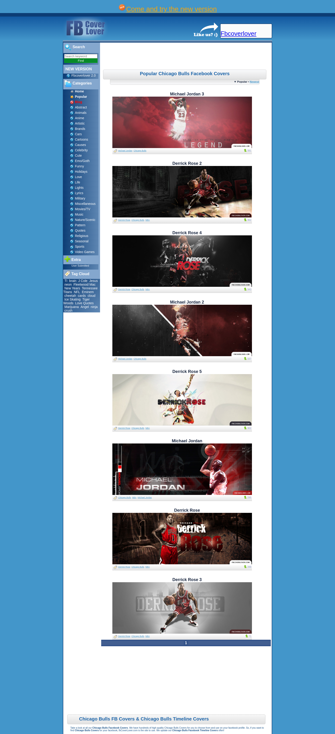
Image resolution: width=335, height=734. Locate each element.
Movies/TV (82, 209)
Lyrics (79, 193)
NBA (147, 220)
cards (82, 296)
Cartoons (81, 139)
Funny (79, 166)
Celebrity (81, 150)
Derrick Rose (124, 220)
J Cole (82, 281)
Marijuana (71, 307)
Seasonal (81, 241)
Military (80, 198)
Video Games (85, 252)
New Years (72, 288)
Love (78, 177)
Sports (79, 246)
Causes (80, 145)
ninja (94, 307)
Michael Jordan (125, 150)
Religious (81, 236)
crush (68, 310)
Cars (78, 134)
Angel (84, 307)
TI (65, 281)
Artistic (80, 123)
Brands (80, 129)
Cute (78, 155)
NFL (77, 292)
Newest (254, 81)
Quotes (80, 230)
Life (77, 182)
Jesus (93, 281)
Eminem (88, 292)
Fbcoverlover (238, 33)
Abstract (81, 107)
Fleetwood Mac (85, 284)
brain (72, 281)
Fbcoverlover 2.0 (83, 75)
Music (79, 214)
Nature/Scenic (85, 220)
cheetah (70, 296)
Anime (79, 118)
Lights (79, 187)
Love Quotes (84, 303)
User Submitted (80, 265)
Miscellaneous (85, 204)
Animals (81, 113)
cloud (91, 296)
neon (68, 284)
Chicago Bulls (140, 150)
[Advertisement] (186, 56)
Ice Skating (72, 299)
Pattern (80, 225)
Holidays (81, 171)
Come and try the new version (171, 9)
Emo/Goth (82, 161)
